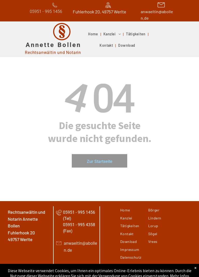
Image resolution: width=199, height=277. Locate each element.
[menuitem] (93, 34)
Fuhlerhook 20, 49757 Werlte (99, 11)
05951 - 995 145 (45, 11)
